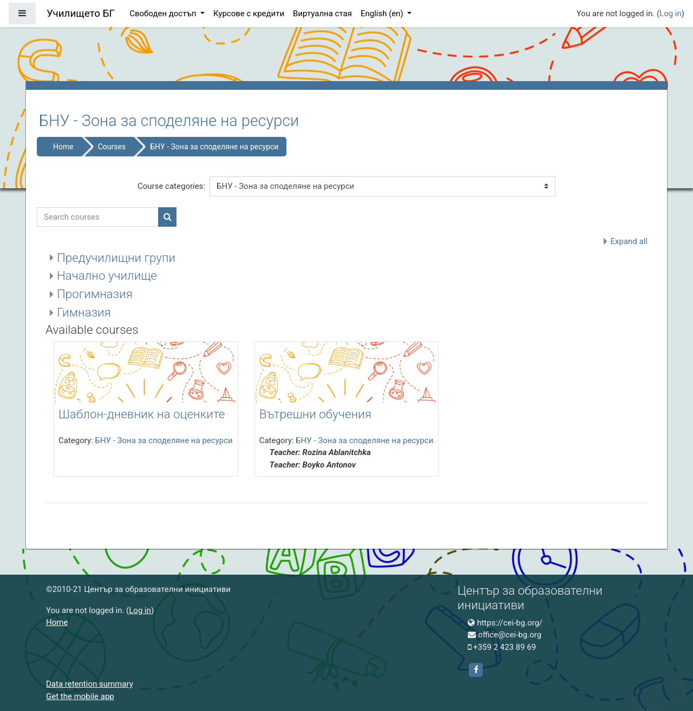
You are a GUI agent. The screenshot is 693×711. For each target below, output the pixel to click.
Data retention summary (89, 684)
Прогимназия (95, 294)
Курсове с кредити (248, 13)
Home (63, 146)
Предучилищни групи (116, 258)
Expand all (629, 241)
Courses (112, 146)
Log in (670, 13)
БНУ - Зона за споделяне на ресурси (214, 146)
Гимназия (84, 312)
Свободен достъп (163, 13)
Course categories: (171, 186)
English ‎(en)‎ (383, 13)
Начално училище (107, 275)
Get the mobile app (80, 696)
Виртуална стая (322, 13)
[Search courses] (98, 217)
